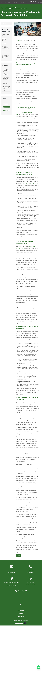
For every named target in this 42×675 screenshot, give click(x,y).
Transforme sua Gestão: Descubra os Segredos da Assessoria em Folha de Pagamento (6, 37)
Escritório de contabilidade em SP (30, 183)
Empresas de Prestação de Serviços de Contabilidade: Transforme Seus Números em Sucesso (5, 47)
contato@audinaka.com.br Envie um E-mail (11, 571)
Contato (21, 613)
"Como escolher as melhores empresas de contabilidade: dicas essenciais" (6, 80)
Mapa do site (21, 616)
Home (21, 594)
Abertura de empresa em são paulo (10, 101)
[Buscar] (10, 24)
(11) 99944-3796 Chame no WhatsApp (30, 583)
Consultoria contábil (28, 68)
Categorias (7, 2)
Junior (19, 40)
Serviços (15, 2)
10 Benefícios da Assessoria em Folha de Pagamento (6, 88)
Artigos (5, 65)
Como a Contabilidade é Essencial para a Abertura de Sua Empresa (5, 56)
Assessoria (5, 104)
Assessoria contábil (7, 107)
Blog (27, 2)
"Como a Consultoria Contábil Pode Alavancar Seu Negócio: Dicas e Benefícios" (6, 71)
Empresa (22, 2)
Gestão (18, 555)
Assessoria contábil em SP (8, 110)
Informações (33, 1)
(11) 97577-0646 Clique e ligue (30, 571)
